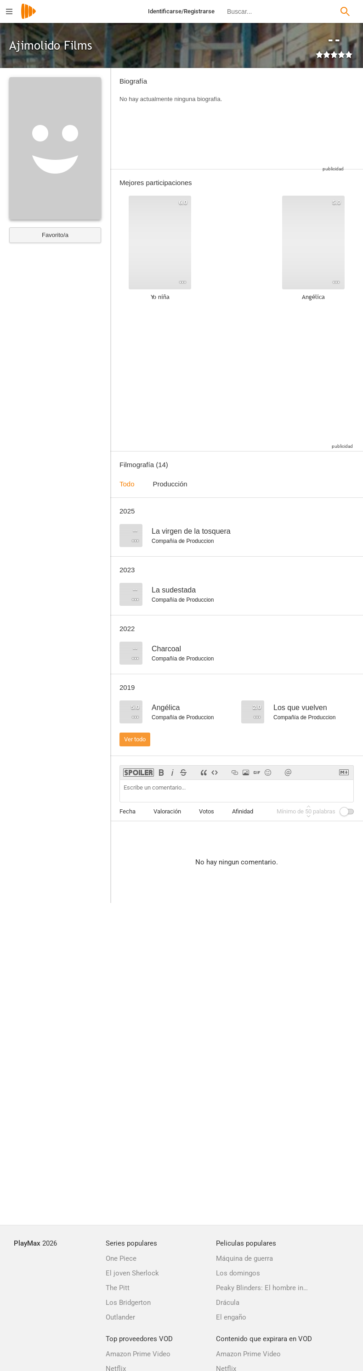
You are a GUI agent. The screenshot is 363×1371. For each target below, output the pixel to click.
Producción (170, 484)
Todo (127, 484)
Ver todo (135, 739)
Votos (206, 811)
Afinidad (242, 811)
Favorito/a (55, 234)
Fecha (127, 811)
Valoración (167, 811)
